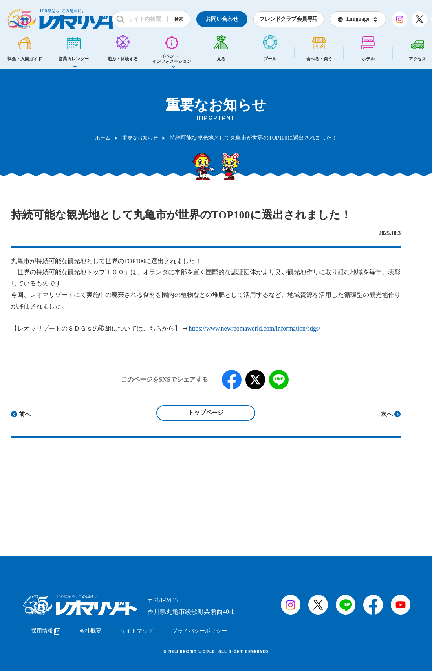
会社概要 (90, 627)
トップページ (205, 412)
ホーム (101, 138)
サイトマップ (136, 627)
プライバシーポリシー (199, 627)
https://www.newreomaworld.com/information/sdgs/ (254, 328)
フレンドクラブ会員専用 (288, 19)
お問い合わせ (221, 19)
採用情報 (45, 627)
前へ (25, 414)
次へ (387, 414)
